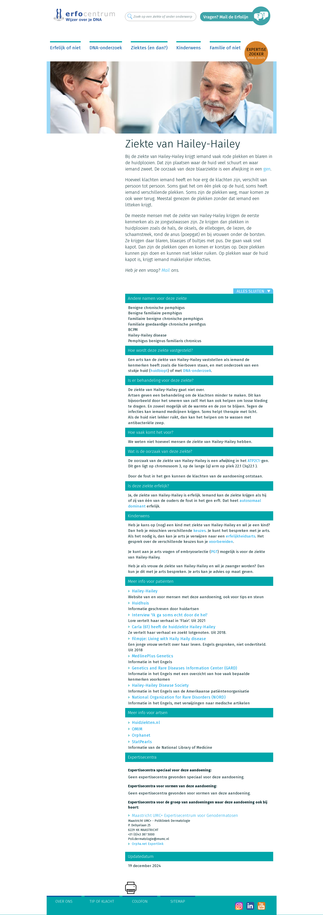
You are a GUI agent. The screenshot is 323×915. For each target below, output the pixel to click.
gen (267, 169)
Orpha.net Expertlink (148, 844)
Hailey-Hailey (145, 591)
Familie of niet (225, 48)
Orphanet (141, 735)
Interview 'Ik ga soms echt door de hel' (170, 615)
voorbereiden (221, 541)
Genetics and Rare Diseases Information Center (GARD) (184, 668)
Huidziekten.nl (146, 722)
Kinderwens (188, 48)
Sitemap (177, 901)
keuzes (199, 530)
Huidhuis (140, 603)
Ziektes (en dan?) (149, 48)
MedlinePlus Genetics (152, 656)
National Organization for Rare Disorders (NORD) (179, 697)
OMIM (137, 729)
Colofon (140, 901)
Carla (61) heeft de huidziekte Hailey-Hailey (173, 626)
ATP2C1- (254, 460)
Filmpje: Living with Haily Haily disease (169, 638)
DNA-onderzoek (105, 48)
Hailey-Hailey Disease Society (160, 685)
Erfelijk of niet (65, 48)
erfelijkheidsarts (240, 536)
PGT (214, 551)
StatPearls (142, 741)
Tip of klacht (101, 901)
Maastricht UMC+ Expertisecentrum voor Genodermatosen (185, 815)
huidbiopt (159, 370)
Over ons (63, 901)
